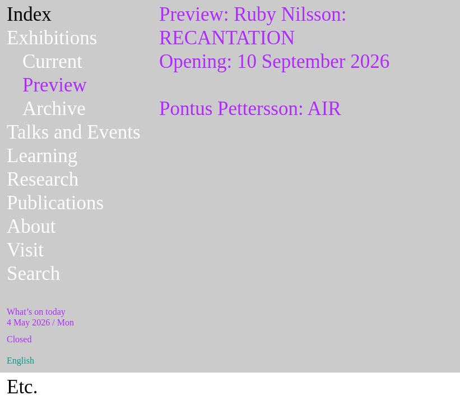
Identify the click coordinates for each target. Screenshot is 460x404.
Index (29, 14)
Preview (54, 85)
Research (42, 179)
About (31, 226)
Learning (42, 156)
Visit (25, 250)
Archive (54, 109)
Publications (55, 203)
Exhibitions (52, 38)
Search (33, 273)
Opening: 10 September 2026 (305, 37)
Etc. (22, 387)
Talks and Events (74, 132)
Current (52, 61)
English (20, 360)
